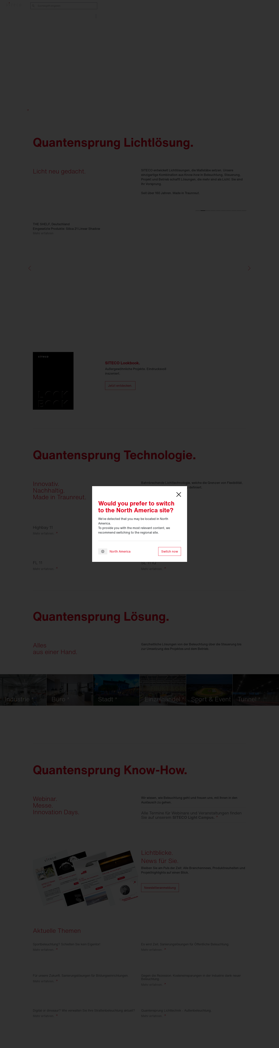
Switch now (169, 551)
